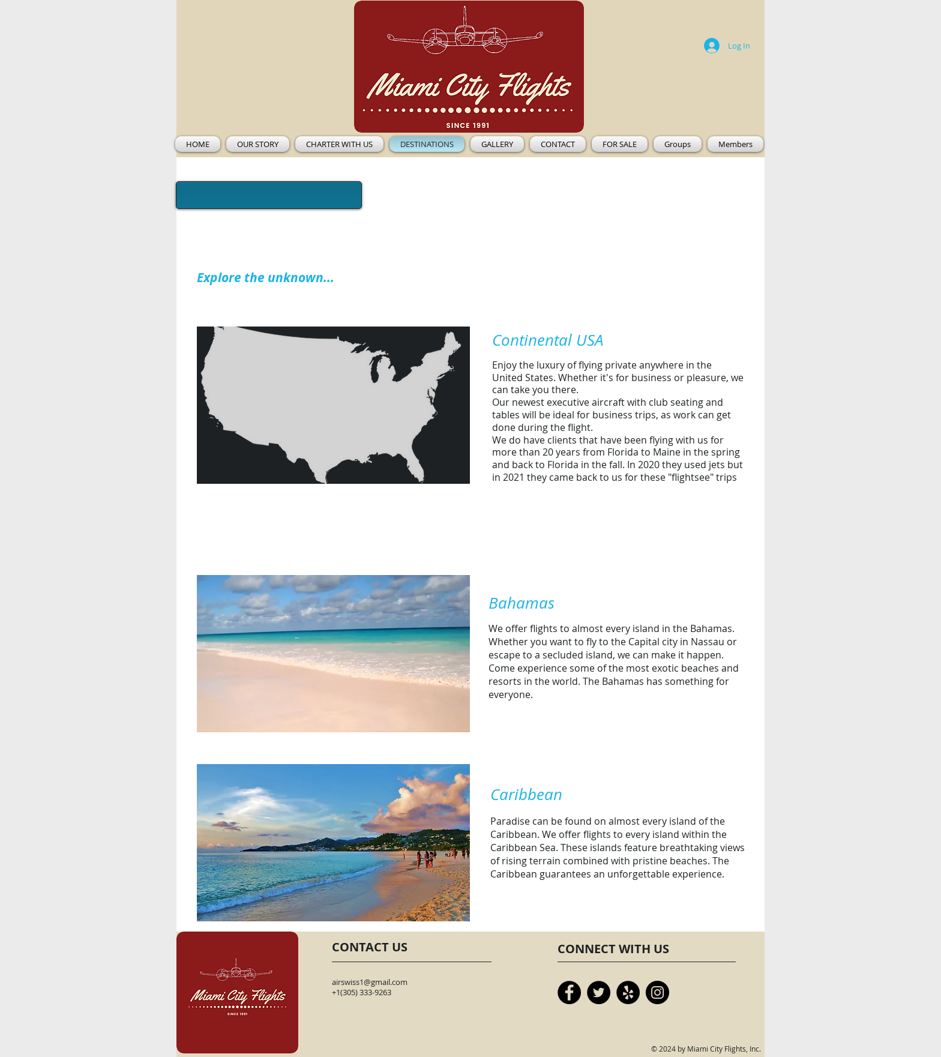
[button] (339, 144)
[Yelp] (628, 992)
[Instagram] (657, 992)
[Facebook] (569, 992)
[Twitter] (598, 992)
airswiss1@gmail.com (369, 982)
